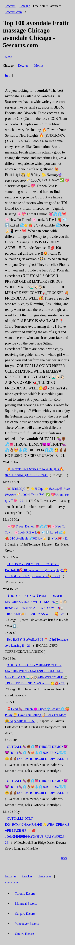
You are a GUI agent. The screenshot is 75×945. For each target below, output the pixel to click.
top (7, 75)
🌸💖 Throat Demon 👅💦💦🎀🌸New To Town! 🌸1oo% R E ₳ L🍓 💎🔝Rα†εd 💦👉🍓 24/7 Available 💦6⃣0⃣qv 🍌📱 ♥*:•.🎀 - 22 (36, 532)
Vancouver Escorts (27, 923)
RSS (64, 858)
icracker (27, 876)
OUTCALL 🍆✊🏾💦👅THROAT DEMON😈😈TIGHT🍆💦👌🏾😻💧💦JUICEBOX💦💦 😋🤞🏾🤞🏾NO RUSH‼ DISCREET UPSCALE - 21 (37, 752)
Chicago (24, 6)
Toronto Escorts (25, 893)
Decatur (23, 65)
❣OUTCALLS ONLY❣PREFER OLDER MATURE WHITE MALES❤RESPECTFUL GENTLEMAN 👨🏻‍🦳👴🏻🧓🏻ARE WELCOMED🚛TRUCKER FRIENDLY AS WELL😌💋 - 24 (36, 674)
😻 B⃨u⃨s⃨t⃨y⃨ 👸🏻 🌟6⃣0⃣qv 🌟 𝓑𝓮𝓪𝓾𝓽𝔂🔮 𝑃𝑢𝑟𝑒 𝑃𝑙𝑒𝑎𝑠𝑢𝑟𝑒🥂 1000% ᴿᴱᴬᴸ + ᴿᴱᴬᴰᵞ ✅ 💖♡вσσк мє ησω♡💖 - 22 (37, 494)
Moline (38, 65)
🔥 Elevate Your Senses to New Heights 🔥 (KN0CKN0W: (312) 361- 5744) (34, 472)
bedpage (10, 876)
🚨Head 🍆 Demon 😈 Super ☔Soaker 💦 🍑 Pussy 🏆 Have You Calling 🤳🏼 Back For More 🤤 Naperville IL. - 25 (37, 715)
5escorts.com (13, 12)
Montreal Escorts (26, 903)
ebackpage (12, 882)
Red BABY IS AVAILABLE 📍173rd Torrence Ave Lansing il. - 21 (36, 642)
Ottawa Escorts (24, 933)
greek (8, 56)
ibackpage (44, 876)
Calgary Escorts (25, 913)
